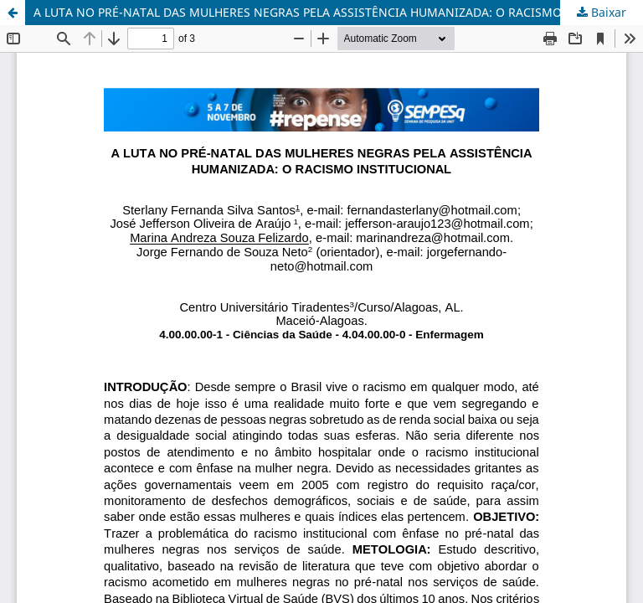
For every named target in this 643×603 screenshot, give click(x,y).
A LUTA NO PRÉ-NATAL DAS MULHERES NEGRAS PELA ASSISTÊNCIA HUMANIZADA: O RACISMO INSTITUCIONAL (338, 12)
